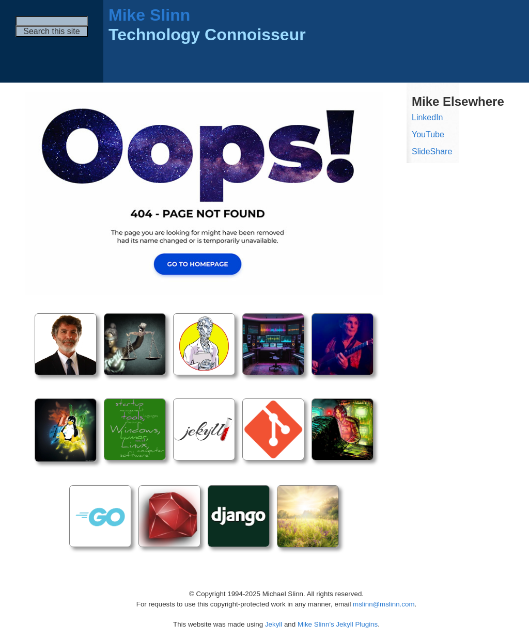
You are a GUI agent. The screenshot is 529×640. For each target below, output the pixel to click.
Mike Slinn (149, 15)
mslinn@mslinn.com (383, 604)
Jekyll (273, 624)
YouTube (428, 134)
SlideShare (432, 151)
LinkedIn (427, 117)
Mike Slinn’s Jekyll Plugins (338, 624)
